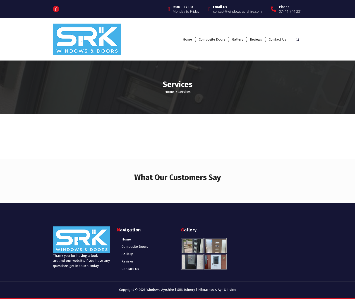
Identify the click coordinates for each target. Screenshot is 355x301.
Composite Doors (212, 39)
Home (187, 39)
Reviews (256, 39)
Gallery (237, 39)
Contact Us (277, 39)
